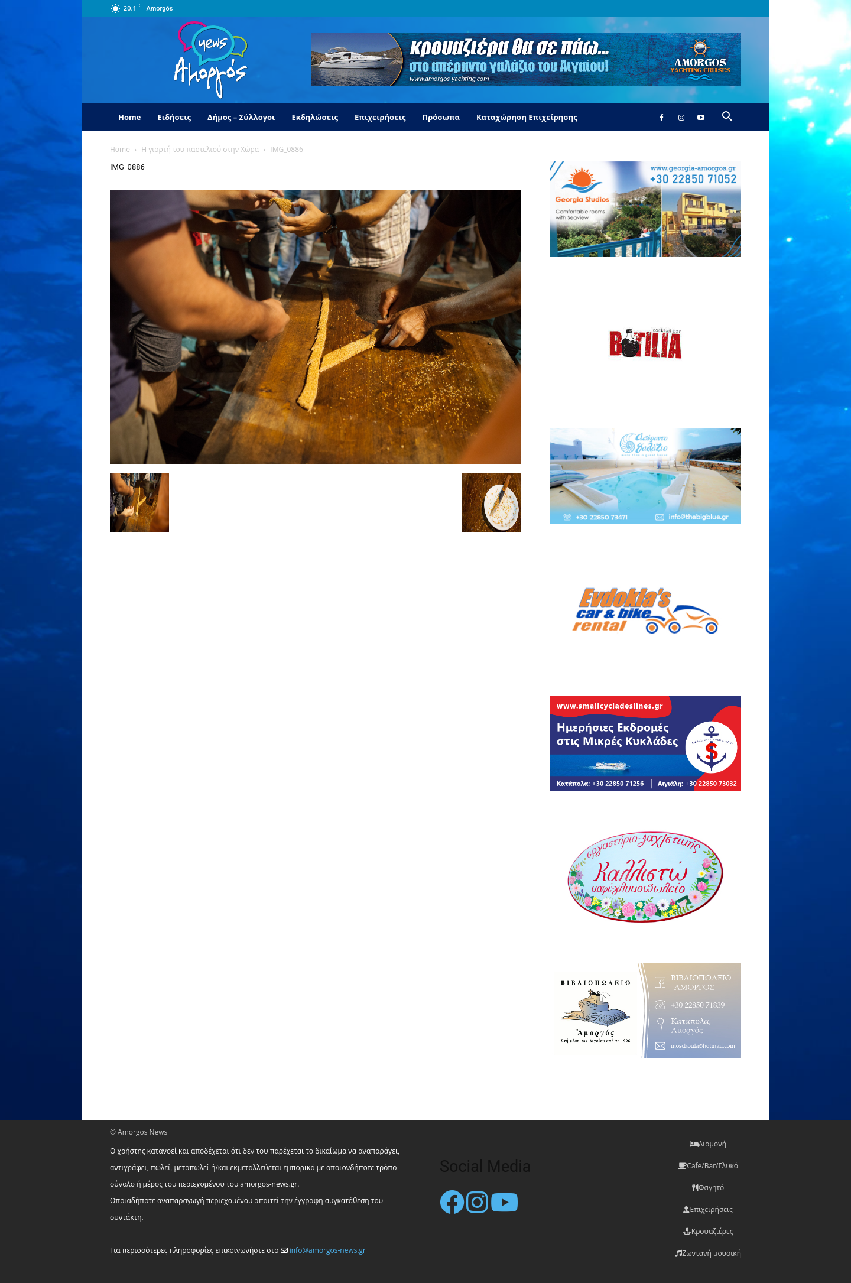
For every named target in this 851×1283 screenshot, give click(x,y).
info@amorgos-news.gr (328, 1250)
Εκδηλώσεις (314, 117)
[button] (727, 118)
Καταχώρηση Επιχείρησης (526, 117)
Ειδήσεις (174, 117)
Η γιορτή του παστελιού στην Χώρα (200, 149)
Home (129, 117)
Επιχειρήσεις (380, 117)
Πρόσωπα (441, 117)
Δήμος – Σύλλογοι (241, 117)
